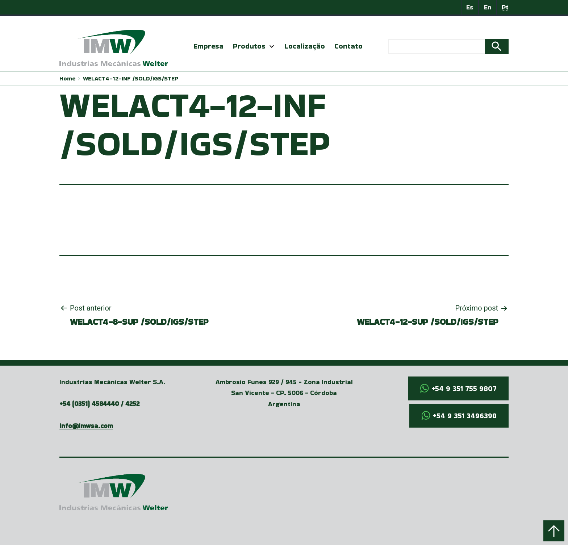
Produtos (249, 46)
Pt (505, 7)
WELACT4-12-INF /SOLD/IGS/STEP (130, 78)
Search (497, 46)
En (488, 7)
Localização (304, 46)
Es (469, 7)
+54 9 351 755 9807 (464, 388)
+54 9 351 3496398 (465, 416)
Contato (348, 46)
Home (67, 78)
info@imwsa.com (86, 425)
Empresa (208, 46)
